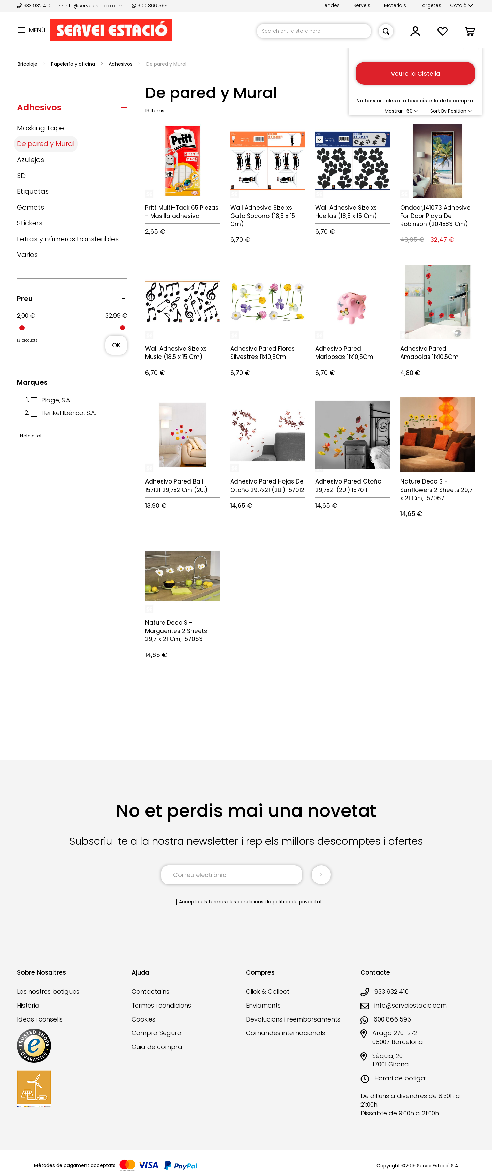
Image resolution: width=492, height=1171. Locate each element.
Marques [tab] (32, 382)
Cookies (143, 1019)
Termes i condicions (161, 1005)
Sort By (438, 111)
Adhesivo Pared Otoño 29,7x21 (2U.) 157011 (348, 485)
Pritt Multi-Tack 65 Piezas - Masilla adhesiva (181, 212)
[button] (461, 6)
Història (28, 1005)
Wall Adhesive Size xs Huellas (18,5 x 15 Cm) (346, 212)
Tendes (331, 5)
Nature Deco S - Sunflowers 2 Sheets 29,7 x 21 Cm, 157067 (436, 489)
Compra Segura (157, 1033)
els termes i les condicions (232, 901)
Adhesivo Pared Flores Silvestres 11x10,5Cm (262, 353)
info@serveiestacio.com (91, 5)
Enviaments (263, 1005)
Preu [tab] (25, 298)
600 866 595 (150, 5)
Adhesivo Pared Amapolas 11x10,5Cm (429, 353)
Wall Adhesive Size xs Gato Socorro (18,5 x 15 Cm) (262, 216)
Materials (395, 5)
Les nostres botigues (48, 991)
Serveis (361, 5)
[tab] (72, 109)
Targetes (430, 5)
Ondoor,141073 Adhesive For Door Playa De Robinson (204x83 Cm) (435, 216)
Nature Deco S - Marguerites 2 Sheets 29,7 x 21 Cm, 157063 (176, 631)
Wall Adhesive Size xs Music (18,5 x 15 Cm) (176, 353)
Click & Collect (267, 991)
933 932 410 (34, 5)
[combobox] (314, 31)
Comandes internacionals (285, 1033)
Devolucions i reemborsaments (293, 1019)
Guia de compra (157, 1047)
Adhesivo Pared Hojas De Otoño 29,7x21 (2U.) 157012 (267, 485)
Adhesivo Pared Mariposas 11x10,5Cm (344, 353)
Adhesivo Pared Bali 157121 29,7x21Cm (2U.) (176, 485)
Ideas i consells (40, 1019)
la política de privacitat (294, 901)
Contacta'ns (150, 991)
